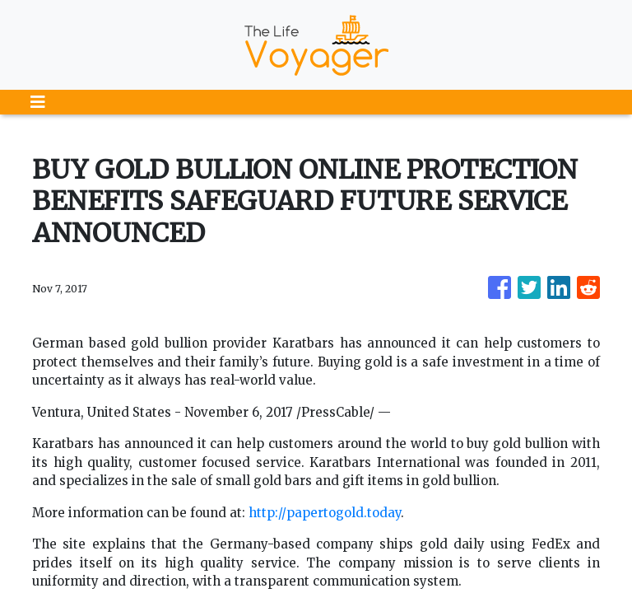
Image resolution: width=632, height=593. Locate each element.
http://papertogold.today (325, 513)
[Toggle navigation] (38, 102)
